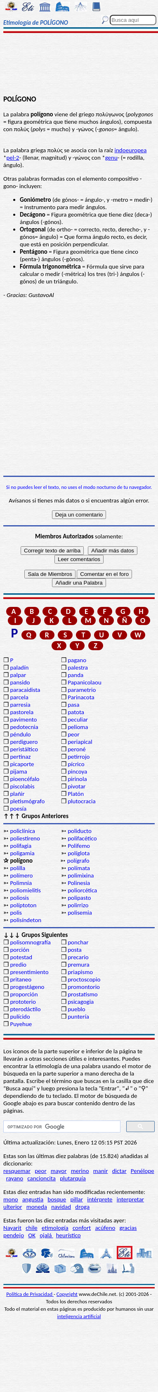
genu (111, 157)
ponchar (78, 942)
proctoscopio (84, 979)
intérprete (99, 1199)
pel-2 (12, 157)
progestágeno (27, 987)
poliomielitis (25, 890)
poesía (18, 808)
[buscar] (61, 1126)
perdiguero (24, 742)
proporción (24, 994)
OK (31, 1235)
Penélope (142, 1171)
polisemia (80, 912)
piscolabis (22, 786)
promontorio (84, 987)
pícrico (76, 764)
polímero (21, 875)
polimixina (81, 875)
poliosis (19, 897)
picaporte (22, 764)
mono (10, 1199)
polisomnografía (30, 942)
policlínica (22, 831)
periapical (80, 742)
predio (18, 964)
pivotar (76, 786)
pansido (20, 682)
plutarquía (73, 1178)
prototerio (22, 1001)
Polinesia (79, 883)
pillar (76, 1199)
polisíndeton (25, 920)
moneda (36, 1206)
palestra (78, 667)
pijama (18, 771)
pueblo (76, 1009)
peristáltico (24, 749)
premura (78, 964)
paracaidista (25, 690)
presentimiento (29, 972)
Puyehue (21, 1024)
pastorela (21, 712)
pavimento (23, 719)
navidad (61, 1206)
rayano (14, 1178)
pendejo (13, 1235)
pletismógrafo (27, 801)
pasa (73, 704)
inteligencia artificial (79, 1316)
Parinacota (81, 697)
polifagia (20, 845)
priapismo (80, 972)
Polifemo (79, 845)
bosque (56, 1199)
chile (32, 1228)
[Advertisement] (79, 64)
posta (75, 949)
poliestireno (25, 838)
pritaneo (20, 979)
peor (73, 734)
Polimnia (21, 883)
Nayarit (12, 1228)
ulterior (12, 1206)
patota (76, 712)
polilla (17, 868)
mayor (59, 1171)
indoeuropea (131, 150)
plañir (17, 793)
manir (100, 1171)
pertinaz (20, 756)
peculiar (78, 719)
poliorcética (82, 890)
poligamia (22, 853)
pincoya (77, 771)
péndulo (20, 734)
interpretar (130, 1199)
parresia (20, 704)
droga (82, 1206)
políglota (79, 853)
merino (80, 1171)
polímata (79, 868)
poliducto (80, 831)
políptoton (23, 905)
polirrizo (78, 905)
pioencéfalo (24, 779)
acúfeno (105, 1228)
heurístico (68, 1235)
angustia (32, 1199)
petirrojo (79, 756)
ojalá (46, 1235)
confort (82, 1228)
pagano (77, 660)
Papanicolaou (84, 682)
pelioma (78, 727)
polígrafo (78, 860)
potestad (21, 957)
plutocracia (81, 801)
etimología (55, 1228)
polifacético (82, 838)
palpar (18, 675)
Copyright (67, 1294)
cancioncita (41, 1178)
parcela (19, 697)
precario (78, 957)
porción (19, 949)
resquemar (17, 1171)
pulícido (20, 1016)
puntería (78, 1016)
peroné (77, 749)
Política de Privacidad (30, 1294)
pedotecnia (24, 727)
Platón (76, 793)
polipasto (79, 897)
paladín (19, 667)
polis (16, 912)
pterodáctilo (25, 1009)
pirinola (77, 779)
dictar (119, 1171)
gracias (128, 1228)
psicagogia (81, 1001)
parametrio (82, 690)
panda (75, 675)
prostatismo (82, 994)
